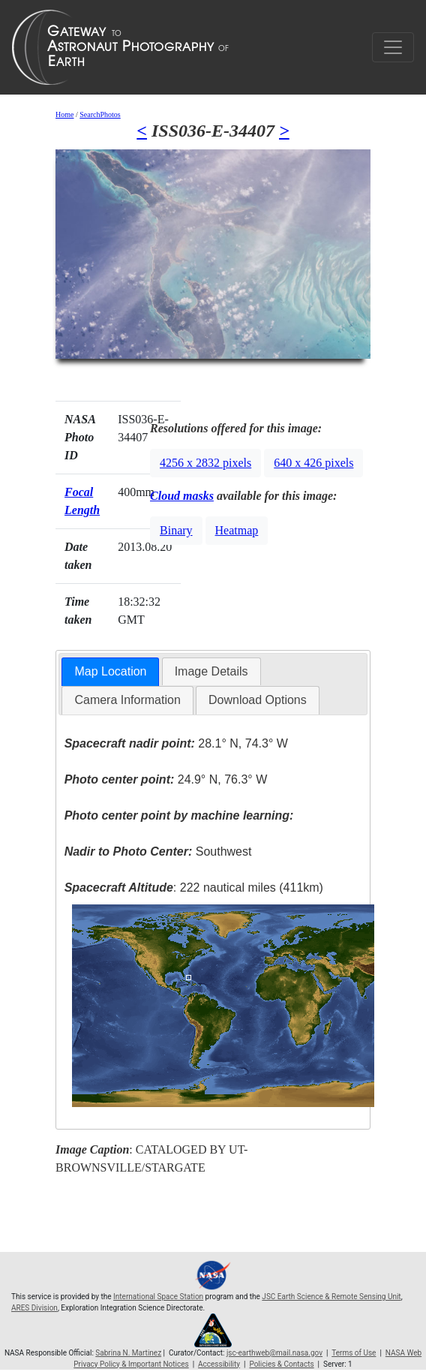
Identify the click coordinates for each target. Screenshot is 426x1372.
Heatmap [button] (237, 530)
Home (65, 114)
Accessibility (219, 1364)
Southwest (158, 851)
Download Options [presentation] (257, 700)
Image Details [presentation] (211, 671)
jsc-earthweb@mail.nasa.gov (274, 1353)
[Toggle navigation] (393, 47)
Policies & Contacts (281, 1364)
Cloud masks (182, 495)
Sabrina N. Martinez (128, 1353)
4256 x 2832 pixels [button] (205, 462)
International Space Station (158, 1296)
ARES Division (34, 1308)
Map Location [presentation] (110, 671)
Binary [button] (176, 530)
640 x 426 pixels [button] (313, 462)
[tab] (110, 672)
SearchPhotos (100, 114)
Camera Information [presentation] (127, 700)
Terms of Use (354, 1353)
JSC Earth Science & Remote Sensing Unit (331, 1296)
